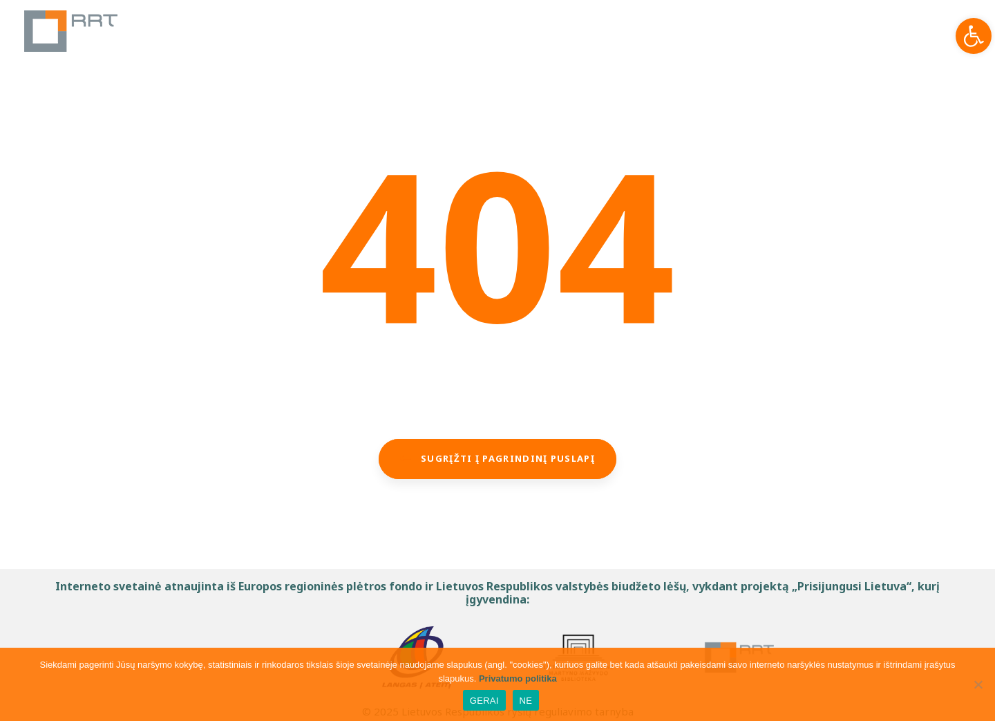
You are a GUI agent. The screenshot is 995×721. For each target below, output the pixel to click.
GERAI (484, 700)
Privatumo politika (518, 678)
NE (526, 700)
